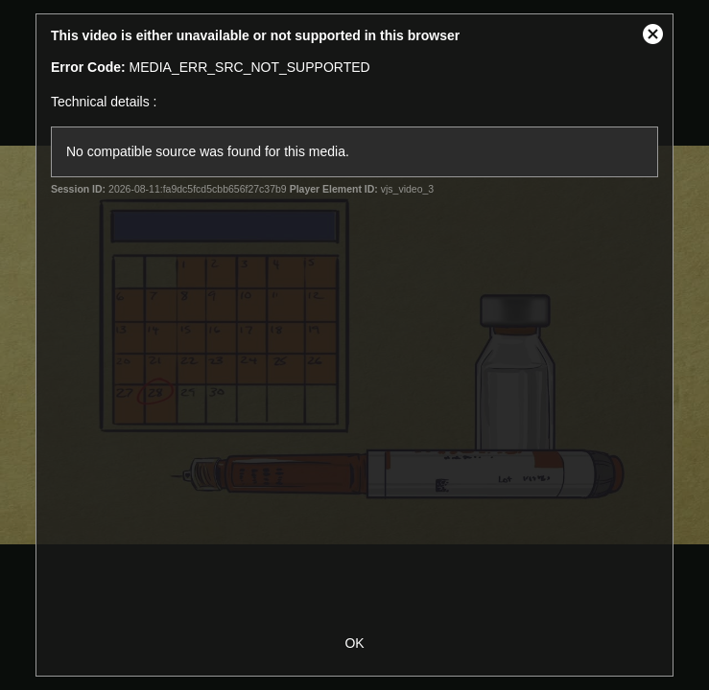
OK (354, 643)
